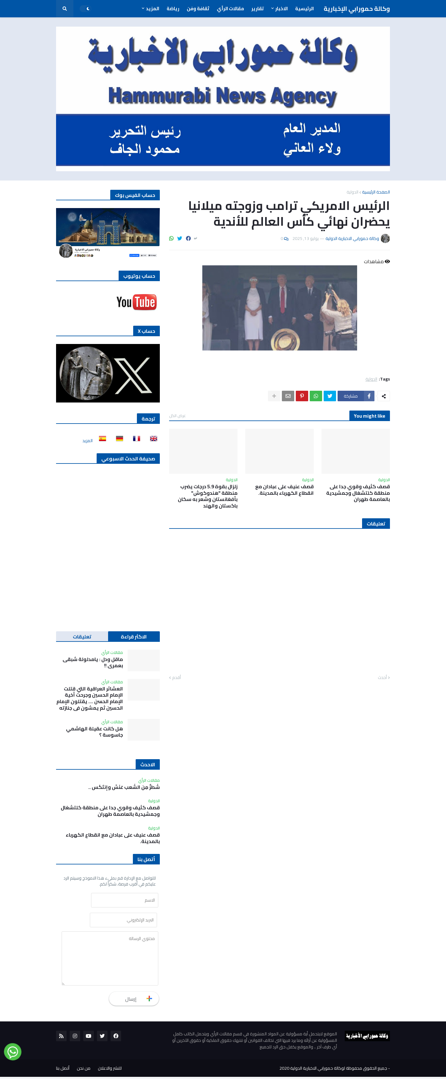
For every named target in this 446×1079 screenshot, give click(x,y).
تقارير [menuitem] (257, 8)
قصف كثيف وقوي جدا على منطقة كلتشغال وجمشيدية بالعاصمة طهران (358, 493)
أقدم (176, 678)
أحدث (382, 678)
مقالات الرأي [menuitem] (230, 8)
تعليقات (82, 636)
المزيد (87, 441)
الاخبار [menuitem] (281, 8)
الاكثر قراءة (134, 636)
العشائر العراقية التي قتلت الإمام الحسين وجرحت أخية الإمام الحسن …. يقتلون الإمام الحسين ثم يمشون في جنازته (89, 698)
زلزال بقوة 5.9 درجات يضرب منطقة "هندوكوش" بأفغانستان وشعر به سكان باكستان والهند (208, 496)
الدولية (352, 192)
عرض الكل (177, 415)
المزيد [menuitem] (152, 8)
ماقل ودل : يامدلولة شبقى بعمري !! (93, 662)
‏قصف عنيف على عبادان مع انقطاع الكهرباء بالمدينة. (284, 489)
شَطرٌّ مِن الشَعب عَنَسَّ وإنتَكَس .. (124, 787)
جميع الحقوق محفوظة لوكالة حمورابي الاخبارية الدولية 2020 (333, 1070)
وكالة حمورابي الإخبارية (357, 8)
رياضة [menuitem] (173, 8)
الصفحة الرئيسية (376, 192)
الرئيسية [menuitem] (304, 8)
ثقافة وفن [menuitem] (198, 8)
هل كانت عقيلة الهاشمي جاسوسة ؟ (94, 731)
